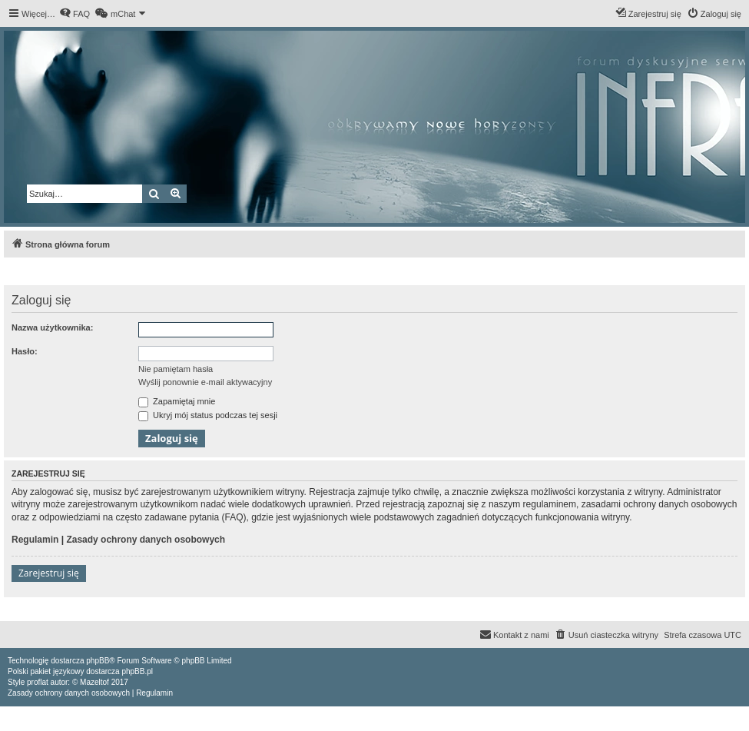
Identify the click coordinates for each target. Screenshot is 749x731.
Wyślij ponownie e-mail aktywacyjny (205, 382)
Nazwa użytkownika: (52, 327)
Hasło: (25, 351)
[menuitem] (74, 14)
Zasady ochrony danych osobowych (145, 539)
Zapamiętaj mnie (176, 401)
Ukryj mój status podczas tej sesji (207, 415)
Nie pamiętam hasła (175, 369)
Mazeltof (94, 682)
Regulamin (35, 539)
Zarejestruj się (48, 573)
